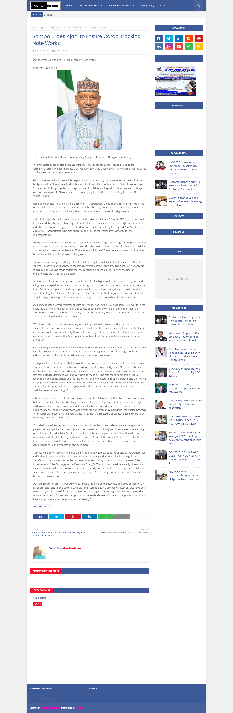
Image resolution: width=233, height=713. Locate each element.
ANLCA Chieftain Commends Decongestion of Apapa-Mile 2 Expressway (186, 475)
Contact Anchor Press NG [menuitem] (121, 5)
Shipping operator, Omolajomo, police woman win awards (185, 388)
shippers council (47, 27)
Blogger (79, 707)
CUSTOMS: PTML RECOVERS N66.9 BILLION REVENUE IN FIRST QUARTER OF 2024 (184, 420)
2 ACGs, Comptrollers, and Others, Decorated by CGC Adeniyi (184, 372)
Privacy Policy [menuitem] (147, 5)
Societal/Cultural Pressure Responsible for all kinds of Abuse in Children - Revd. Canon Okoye (184, 354)
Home (35, 27)
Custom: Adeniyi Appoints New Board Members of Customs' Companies (184, 185)
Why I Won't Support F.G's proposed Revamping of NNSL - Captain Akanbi (184, 336)
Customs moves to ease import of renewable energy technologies (185, 201)
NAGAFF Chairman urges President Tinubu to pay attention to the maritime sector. (184, 167)
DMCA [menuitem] (162, 5)
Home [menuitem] (69, 5)
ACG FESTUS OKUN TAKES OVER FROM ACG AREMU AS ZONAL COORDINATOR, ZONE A (185, 457)
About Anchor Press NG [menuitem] (90, 5)
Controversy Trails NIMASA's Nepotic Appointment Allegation (185, 404)
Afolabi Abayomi (42, 50)
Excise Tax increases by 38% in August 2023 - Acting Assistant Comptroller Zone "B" (185, 438)
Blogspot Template (50, 707)
